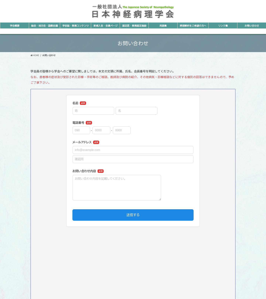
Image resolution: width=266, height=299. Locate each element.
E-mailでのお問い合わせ (133, 280)
